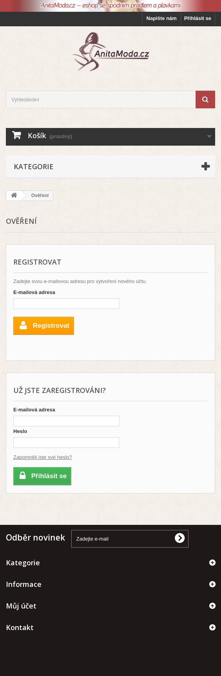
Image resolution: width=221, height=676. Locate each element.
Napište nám (161, 18)
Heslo (20, 431)
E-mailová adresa (34, 292)
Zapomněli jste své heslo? (42, 457)
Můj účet (21, 605)
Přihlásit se (197, 18)
